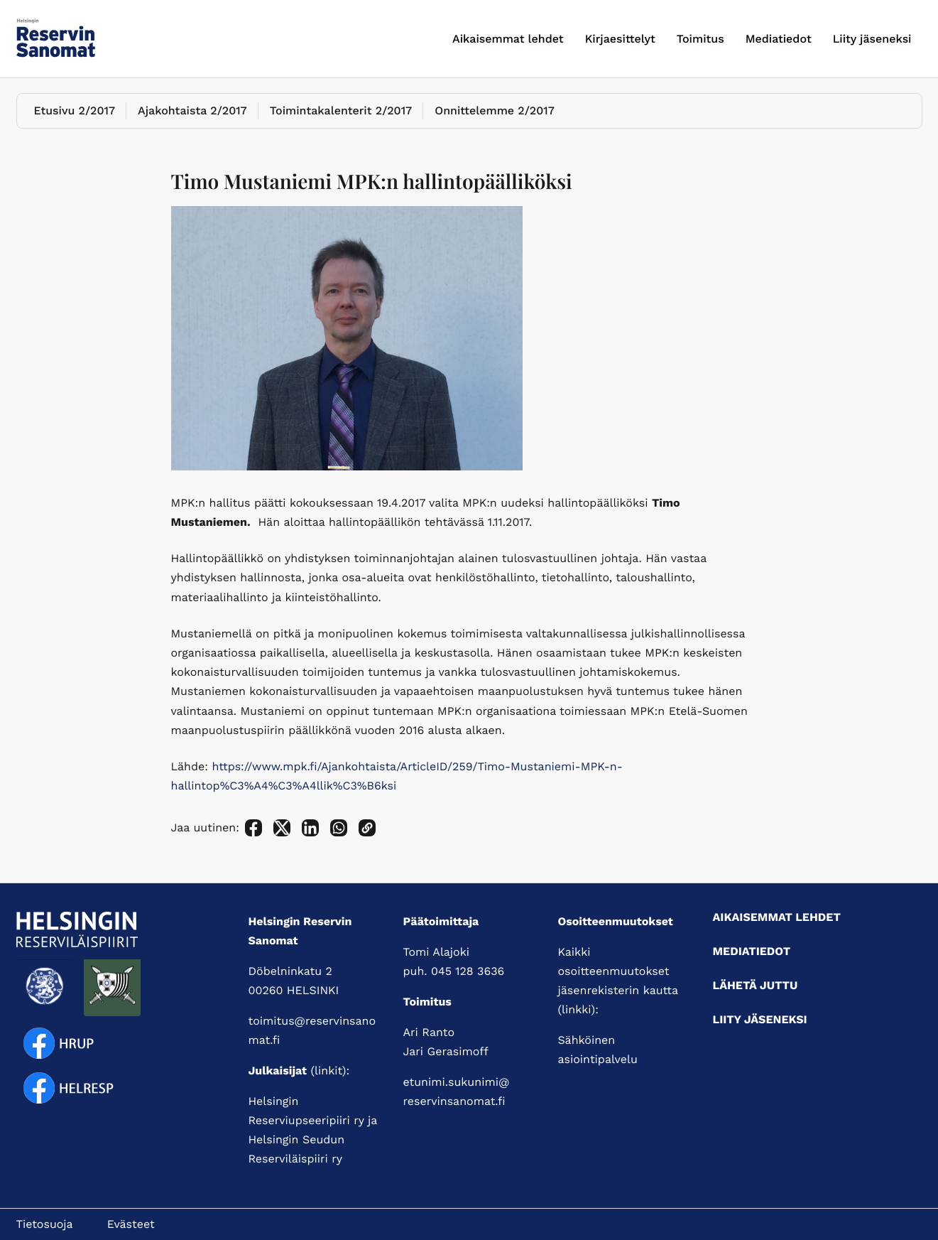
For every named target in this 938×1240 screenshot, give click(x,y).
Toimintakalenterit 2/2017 (341, 110)
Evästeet (131, 1224)
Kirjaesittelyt (620, 38)
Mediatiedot (779, 38)
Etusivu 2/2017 (75, 110)
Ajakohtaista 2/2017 (192, 110)
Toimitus (700, 38)
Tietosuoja (44, 1224)
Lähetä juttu (755, 985)
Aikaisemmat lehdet (508, 38)
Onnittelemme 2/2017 (495, 110)
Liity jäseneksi (872, 38)
